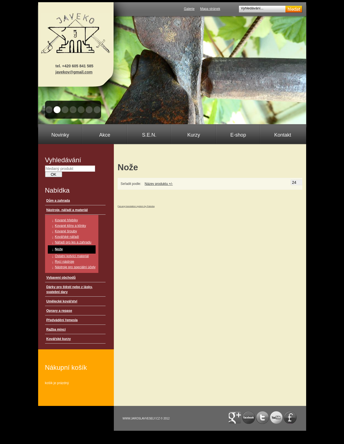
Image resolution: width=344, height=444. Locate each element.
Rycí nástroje (64, 262)
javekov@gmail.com (74, 72)
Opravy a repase (59, 311)
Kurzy (193, 135)
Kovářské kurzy (58, 339)
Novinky (60, 135)
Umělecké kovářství (61, 301)
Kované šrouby (66, 231)
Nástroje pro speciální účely (75, 267)
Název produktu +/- (159, 184)
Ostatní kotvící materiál (72, 256)
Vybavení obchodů (61, 278)
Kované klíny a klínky (70, 226)
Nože (59, 249)
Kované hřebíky (66, 220)
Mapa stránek (210, 9)
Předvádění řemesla (62, 320)
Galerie (189, 9)
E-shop (238, 135)
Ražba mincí (56, 329)
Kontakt (282, 135)
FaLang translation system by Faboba (136, 206)
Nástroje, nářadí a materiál (67, 210)
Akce (104, 135)
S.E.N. (149, 135)
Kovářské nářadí (67, 237)
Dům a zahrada (58, 201)
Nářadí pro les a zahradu (73, 242)
